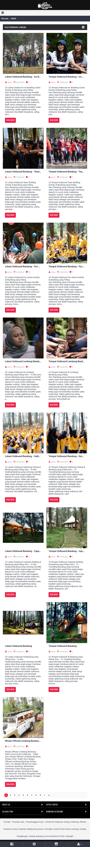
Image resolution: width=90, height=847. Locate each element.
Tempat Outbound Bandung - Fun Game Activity (67, 266)
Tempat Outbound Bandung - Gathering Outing (67, 456)
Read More (10, 120)
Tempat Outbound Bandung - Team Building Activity (67, 171)
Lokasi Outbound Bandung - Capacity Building (23, 551)
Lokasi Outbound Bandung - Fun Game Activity (23, 266)
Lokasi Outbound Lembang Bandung (23, 361)
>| (49, 795)
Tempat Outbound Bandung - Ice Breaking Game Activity (67, 76)
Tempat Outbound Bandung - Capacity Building (67, 551)
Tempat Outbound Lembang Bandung (67, 361)
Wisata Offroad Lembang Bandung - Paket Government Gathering (23, 741)
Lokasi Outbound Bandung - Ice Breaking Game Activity (23, 76)
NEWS (13, 19)
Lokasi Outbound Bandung (18, 646)
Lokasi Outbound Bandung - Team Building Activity (23, 171)
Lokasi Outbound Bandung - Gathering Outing (23, 456)
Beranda (4, 19)
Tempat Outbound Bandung (63, 646)
